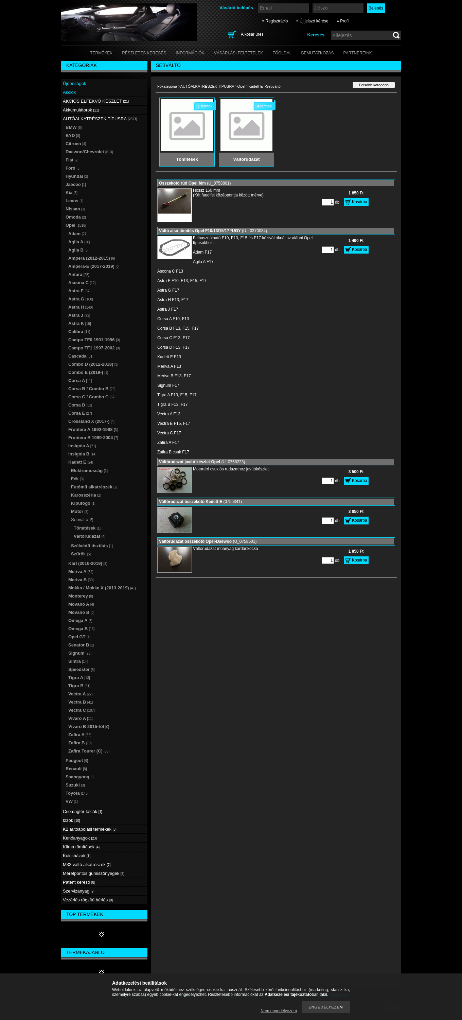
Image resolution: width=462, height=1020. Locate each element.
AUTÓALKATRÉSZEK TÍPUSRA (207, 86)
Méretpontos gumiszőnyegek (93, 873)
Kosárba (359, 202)
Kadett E (255, 86)
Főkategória (167, 86)
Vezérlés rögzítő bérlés (88, 899)
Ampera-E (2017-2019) (94, 266)
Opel (241, 86)
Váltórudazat (89, 536)
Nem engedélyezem (279, 1010)
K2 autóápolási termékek (90, 829)
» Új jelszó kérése (312, 21)
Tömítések (87, 528)
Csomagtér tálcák (82, 811)
